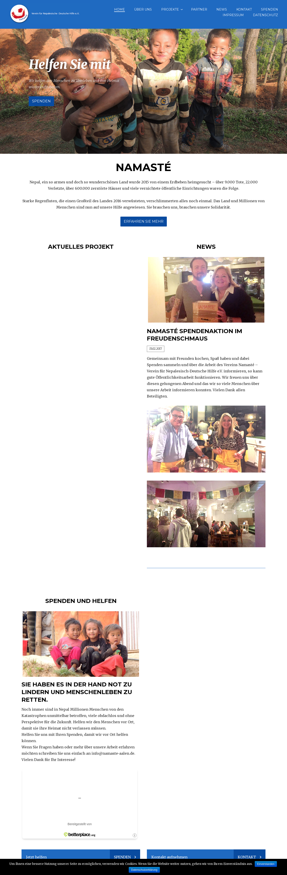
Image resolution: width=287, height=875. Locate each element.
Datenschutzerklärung (144, 869)
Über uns (143, 9)
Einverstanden (265, 864)
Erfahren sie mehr (143, 221)
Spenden (269, 9)
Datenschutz (265, 15)
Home (119, 9)
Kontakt (244, 9)
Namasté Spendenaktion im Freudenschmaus (194, 335)
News (221, 9)
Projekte (170, 9)
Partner (199, 9)
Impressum (233, 15)
